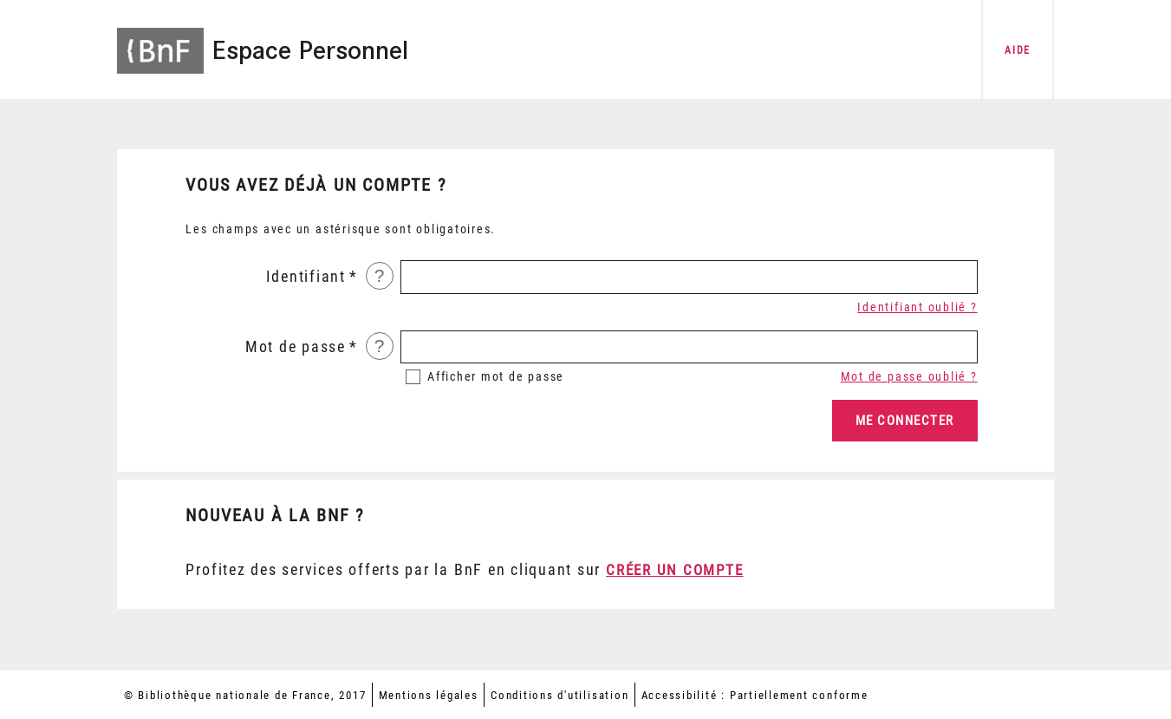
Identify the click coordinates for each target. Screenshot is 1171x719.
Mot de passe (295, 347)
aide (1018, 50)
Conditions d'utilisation (559, 695)
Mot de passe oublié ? (909, 376)
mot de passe (495, 376)
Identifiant (306, 276)
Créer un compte (674, 569)
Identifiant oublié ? (917, 307)
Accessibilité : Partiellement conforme (754, 695)
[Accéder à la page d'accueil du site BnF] (160, 39)
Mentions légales (428, 695)
